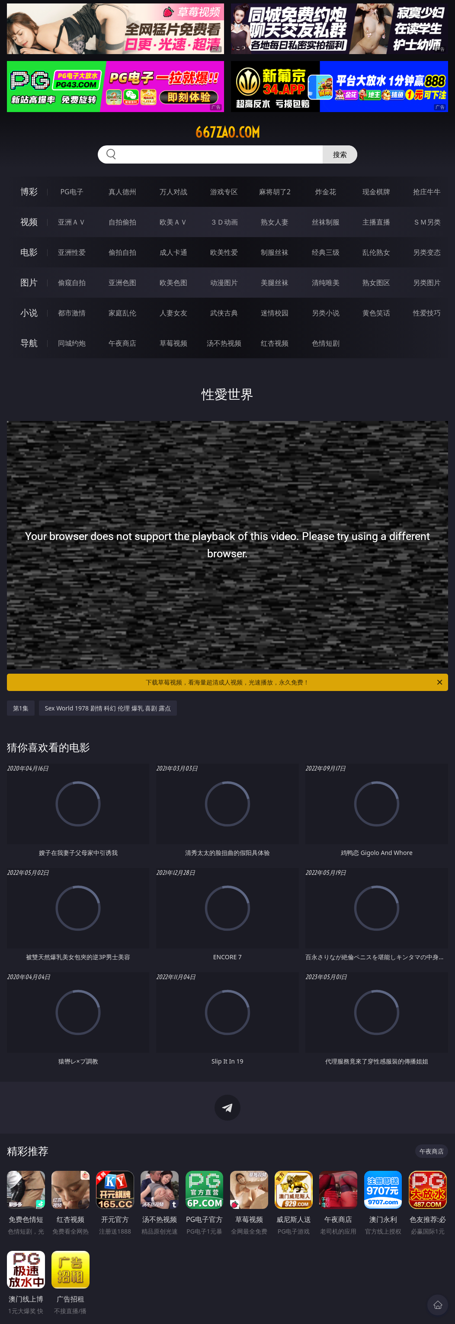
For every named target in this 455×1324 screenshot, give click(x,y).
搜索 (340, 154)
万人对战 (173, 191)
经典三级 (326, 252)
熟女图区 (376, 282)
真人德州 (122, 191)
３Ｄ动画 (224, 222)
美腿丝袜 (274, 282)
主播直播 (376, 222)
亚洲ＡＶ (72, 222)
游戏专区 (224, 191)
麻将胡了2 (275, 191)
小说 (29, 312)
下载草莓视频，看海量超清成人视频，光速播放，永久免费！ (295, 682)
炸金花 (325, 191)
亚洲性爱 (72, 252)
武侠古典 (224, 313)
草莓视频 (173, 343)
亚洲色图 (122, 282)
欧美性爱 (224, 252)
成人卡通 (173, 252)
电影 (29, 252)
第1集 (21, 708)
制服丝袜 (274, 252)
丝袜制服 (326, 222)
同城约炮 (72, 343)
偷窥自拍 (72, 282)
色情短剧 (326, 343)
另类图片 (427, 282)
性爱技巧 (427, 313)
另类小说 (326, 313)
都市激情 (72, 313)
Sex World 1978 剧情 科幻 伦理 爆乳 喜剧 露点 (108, 708)
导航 (29, 343)
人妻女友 (173, 313)
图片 (29, 282)
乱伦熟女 (376, 252)
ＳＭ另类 (427, 222)
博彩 (29, 191)
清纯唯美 (326, 282)
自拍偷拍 (122, 222)
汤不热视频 (224, 343)
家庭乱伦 (122, 313)
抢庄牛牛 (427, 191)
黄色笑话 (376, 313)
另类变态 (427, 252)
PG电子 (71, 191)
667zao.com (227, 132)
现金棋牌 (376, 191)
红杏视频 (274, 343)
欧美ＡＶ (173, 222)
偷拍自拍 (122, 252)
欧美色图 (173, 282)
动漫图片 (224, 282)
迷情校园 (274, 313)
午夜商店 (122, 343)
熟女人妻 (274, 222)
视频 (29, 222)
